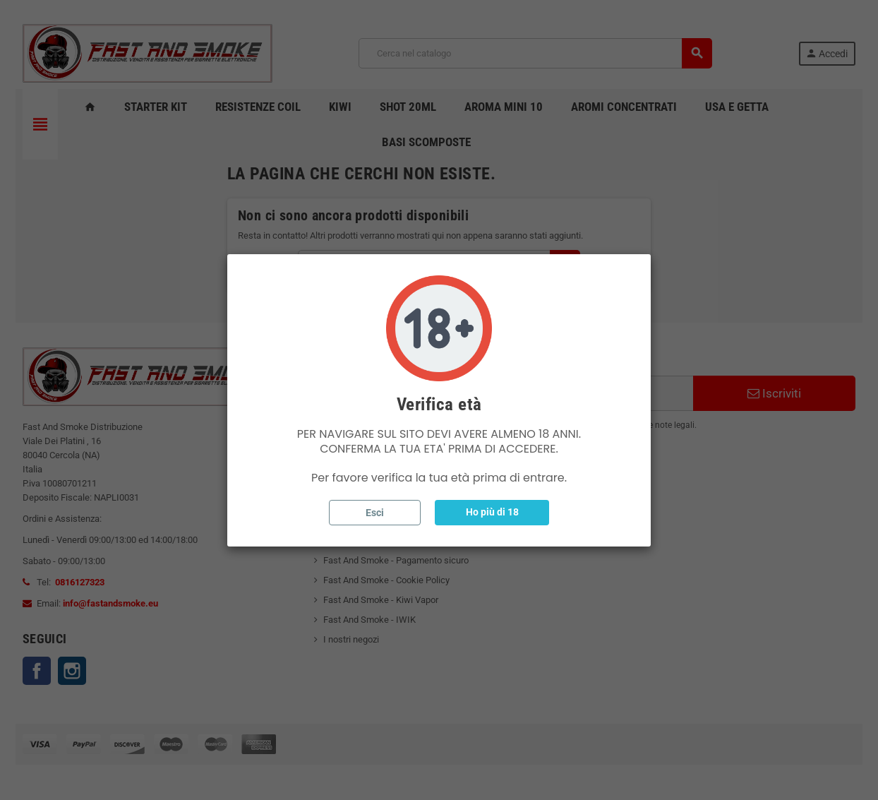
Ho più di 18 (492, 512)
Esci (375, 512)
